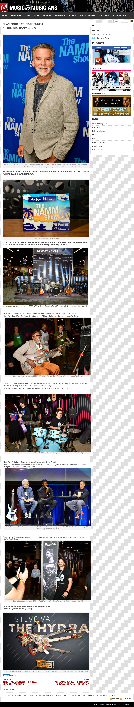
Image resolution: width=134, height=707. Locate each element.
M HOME (95, 30)
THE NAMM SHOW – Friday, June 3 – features (21, 682)
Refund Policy (97, 146)
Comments (126, 699)
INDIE (36, 16)
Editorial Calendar (98, 131)
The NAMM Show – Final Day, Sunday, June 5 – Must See (71, 682)
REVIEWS (47, 16)
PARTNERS (104, 16)
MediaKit (95, 135)
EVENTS (73, 16)
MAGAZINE (60, 16)
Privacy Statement (98, 142)
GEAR (27, 16)
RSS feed (115, 699)
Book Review (119, 16)
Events (13, 675)
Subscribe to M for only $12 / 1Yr (103, 34)
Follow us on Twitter (102, 38)
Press (94, 139)
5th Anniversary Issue (99, 124)
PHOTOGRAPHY (87, 16)
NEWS (4, 16)
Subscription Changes (100, 150)
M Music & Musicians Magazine (118, 704)
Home (5, 695)
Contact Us (96, 127)
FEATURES (16, 16)
